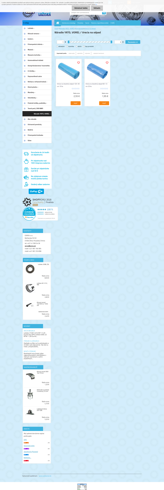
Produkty (80, 23)
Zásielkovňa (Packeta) (31, 451)
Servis (87, 23)
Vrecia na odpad (90, 28)
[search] (104, 13)
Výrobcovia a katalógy (68, 23)
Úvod (56, 28)
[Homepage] (58, 22)
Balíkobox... (27, 457)
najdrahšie (80, 53)
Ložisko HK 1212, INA (42, 283)
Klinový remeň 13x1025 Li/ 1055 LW (42, 304)
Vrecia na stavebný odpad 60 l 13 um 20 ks (96, 85)
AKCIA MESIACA (29, 330)
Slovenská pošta (29, 446)
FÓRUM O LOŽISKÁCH (31, 341)
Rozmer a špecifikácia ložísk (99, 23)
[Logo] (36, 12)
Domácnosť (79, 28)
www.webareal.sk (45, 476)
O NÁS (113, 23)
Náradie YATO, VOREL (66, 28)
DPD (25, 440)
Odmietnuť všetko (81, 8)
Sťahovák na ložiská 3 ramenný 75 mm (43, 390)
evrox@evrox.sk (30, 246)
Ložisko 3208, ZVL (43, 264)
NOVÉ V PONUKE (30, 351)
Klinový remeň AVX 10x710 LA (42, 372)
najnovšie (87, 53)
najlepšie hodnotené (98, 53)
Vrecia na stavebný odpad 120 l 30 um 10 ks (68, 85)
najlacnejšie (72, 53)
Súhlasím (97, 8)
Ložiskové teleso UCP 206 (42, 409)
